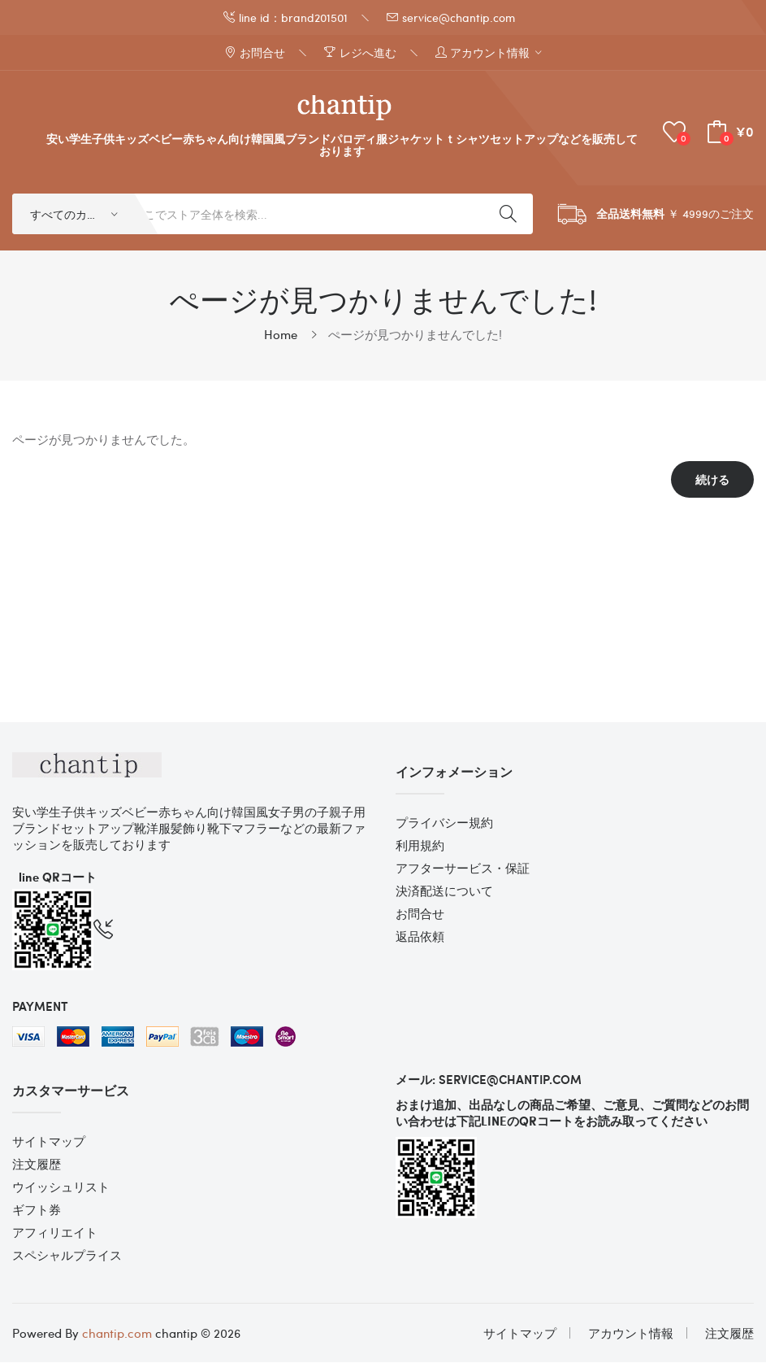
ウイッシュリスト (61, 1187)
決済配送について (444, 891)
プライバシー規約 (444, 823)
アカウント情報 (630, 1334)
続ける (712, 480)
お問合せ (420, 914)
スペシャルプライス (67, 1256)
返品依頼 (420, 937)
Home (280, 335)
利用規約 (420, 846)
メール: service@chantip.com (489, 1080)
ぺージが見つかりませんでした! (415, 335)
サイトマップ (48, 1142)
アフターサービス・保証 (463, 868)
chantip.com (117, 1334)
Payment (40, 1007)
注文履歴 (36, 1165)
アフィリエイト (54, 1233)
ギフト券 (36, 1210)
